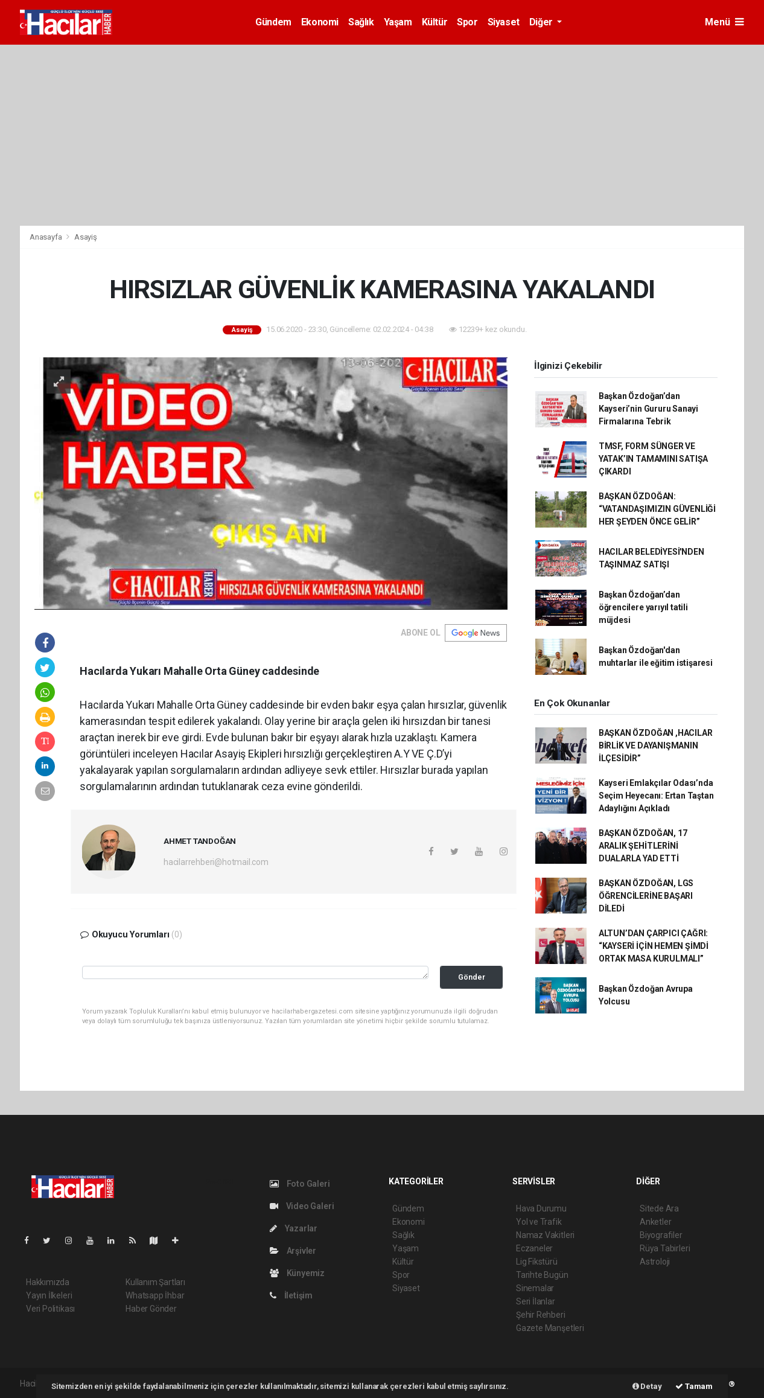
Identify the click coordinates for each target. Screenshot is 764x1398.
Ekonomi (320, 22)
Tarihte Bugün (542, 1275)
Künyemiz (297, 1273)
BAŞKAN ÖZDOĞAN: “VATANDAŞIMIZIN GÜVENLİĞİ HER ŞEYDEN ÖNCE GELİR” (657, 508)
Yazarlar (293, 1228)
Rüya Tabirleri (665, 1248)
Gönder (471, 976)
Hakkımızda (47, 1282)
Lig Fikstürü (537, 1261)
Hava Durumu (541, 1208)
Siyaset (504, 22)
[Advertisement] (382, 135)
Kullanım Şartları (155, 1282)
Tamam (694, 1386)
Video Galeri (302, 1206)
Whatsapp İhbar (155, 1295)
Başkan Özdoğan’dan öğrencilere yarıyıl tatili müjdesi (643, 607)
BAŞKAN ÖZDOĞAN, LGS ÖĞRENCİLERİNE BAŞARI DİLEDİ (646, 895)
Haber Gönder (151, 1308)
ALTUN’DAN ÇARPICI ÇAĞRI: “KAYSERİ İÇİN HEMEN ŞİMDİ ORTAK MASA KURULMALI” (653, 945)
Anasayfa (46, 236)
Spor (467, 22)
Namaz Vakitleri (545, 1235)
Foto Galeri (300, 1184)
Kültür (435, 22)
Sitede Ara (659, 1208)
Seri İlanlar (535, 1301)
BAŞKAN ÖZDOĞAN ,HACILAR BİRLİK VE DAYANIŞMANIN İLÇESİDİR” (656, 745)
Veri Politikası (50, 1308)
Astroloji (655, 1261)
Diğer (542, 22)
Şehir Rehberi (540, 1315)
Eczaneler (534, 1248)
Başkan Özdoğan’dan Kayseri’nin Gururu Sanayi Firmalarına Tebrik (648, 408)
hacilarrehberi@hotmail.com (216, 862)
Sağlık (361, 22)
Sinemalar (535, 1288)
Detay (647, 1386)
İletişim (291, 1295)
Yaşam (398, 22)
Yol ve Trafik (539, 1222)
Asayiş (85, 236)
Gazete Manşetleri (550, 1328)
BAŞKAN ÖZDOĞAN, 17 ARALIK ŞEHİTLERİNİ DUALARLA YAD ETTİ (643, 845)
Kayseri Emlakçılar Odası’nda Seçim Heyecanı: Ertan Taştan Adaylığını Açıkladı (656, 795)
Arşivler (293, 1251)
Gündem (273, 22)
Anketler (655, 1222)
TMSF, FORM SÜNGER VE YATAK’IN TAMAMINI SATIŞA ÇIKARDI (653, 458)
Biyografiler (661, 1235)
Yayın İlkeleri (49, 1295)
